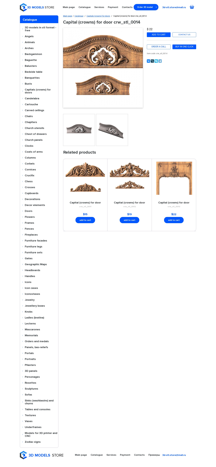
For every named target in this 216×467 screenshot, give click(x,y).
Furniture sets (33, 252)
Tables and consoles (37, 409)
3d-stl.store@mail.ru (174, 7)
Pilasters (30, 364)
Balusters (31, 65)
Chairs (29, 116)
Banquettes (32, 77)
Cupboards (31, 193)
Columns (30, 157)
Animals (30, 42)
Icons (28, 282)
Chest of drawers (36, 133)
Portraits (30, 359)
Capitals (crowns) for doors (38, 91)
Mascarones (32, 329)
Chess (29, 181)
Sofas (28, 394)
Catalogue (85, 7)
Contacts (127, 7)
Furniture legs (33, 246)
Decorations (32, 199)
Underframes (33, 427)
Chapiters (31, 122)
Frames (29, 222)
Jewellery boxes (35, 305)
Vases (29, 421)
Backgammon (33, 54)
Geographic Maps (36, 264)
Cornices (30, 169)
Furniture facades (36, 240)
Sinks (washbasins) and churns (39, 402)
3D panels (31, 370)
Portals (29, 353)
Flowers (30, 216)
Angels (29, 36)
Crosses (30, 187)
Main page (69, 7)
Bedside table (33, 71)
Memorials (31, 335)
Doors (28, 210)
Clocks (29, 145)
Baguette (31, 59)
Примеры (154, 454)
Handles (30, 276)
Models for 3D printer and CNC (41, 434)
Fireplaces (31, 234)
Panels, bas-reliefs (36, 347)
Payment (113, 7)
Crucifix (29, 175)
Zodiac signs (33, 441)
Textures (30, 415)
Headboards (32, 270)
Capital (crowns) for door (85, 204)
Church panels (34, 139)
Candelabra (32, 98)
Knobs (29, 311)
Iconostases (32, 293)
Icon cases (31, 287)
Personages (32, 376)
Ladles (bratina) (34, 317)
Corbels (30, 163)
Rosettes (30, 382)
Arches (29, 48)
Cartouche (31, 104)
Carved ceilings (34, 110)
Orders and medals (37, 341)
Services (99, 7)
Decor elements (35, 204)
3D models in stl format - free (40, 29)
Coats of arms (34, 151)
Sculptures (31, 388)
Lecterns (30, 323)
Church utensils (34, 127)
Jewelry (30, 299)
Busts (28, 83)
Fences (29, 228)
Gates (29, 258)
